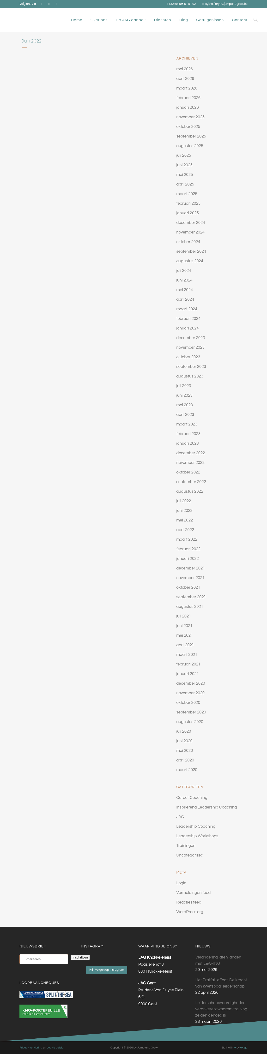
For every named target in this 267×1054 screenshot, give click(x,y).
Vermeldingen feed (193, 893)
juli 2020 (183, 731)
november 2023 (190, 347)
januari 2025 (187, 213)
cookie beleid (55, 1047)
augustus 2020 (189, 722)
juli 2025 (183, 155)
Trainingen (185, 846)
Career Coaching (191, 798)
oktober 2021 (188, 587)
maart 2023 (186, 424)
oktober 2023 (188, 357)
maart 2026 (186, 88)
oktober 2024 (188, 242)
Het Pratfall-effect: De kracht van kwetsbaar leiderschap (221, 983)
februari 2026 (188, 98)
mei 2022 (184, 520)
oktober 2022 (188, 472)
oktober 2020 (188, 703)
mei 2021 (184, 635)
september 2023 (191, 367)
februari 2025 (188, 203)
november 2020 (190, 693)
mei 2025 (184, 175)
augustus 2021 (189, 607)
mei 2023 (184, 405)
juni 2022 (184, 511)
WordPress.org (189, 912)
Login (181, 883)
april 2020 (185, 760)
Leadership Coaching (195, 826)
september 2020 (191, 712)
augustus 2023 (189, 376)
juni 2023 (184, 395)
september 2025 (191, 136)
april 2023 (185, 415)
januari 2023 (187, 443)
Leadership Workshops (197, 836)
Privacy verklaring (30, 1047)
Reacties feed (188, 902)
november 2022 (190, 463)
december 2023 (190, 338)
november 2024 (190, 232)
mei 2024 (184, 290)
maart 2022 (186, 539)
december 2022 (190, 453)
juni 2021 (184, 626)
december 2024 (190, 223)
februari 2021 (188, 664)
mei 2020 (184, 751)
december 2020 (190, 683)
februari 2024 (188, 319)
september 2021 (191, 597)
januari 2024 (187, 328)
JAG (180, 817)
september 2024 (191, 251)
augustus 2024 (189, 261)
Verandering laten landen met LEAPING (218, 960)
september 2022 (191, 482)
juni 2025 (184, 165)
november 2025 (190, 117)
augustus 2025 (189, 146)
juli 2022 (183, 501)
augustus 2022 (189, 491)
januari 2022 (187, 559)
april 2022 (185, 530)
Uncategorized (189, 855)
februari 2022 (188, 549)
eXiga (243, 1047)
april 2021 (185, 645)
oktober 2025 (188, 127)
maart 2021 (186, 655)
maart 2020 (186, 770)
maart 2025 (186, 194)
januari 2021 (187, 674)
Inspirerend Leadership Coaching (206, 807)
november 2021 (190, 578)
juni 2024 (184, 280)
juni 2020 (184, 741)
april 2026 (185, 79)
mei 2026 (184, 69)
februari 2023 (188, 434)
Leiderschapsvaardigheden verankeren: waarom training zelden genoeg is (221, 1009)
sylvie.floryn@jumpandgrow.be (226, 4)
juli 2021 (183, 616)
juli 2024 (183, 271)
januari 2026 (187, 107)
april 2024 (185, 299)
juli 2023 (183, 386)
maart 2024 (186, 309)
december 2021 (190, 568)
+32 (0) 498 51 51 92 (182, 4)
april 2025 (185, 184)
